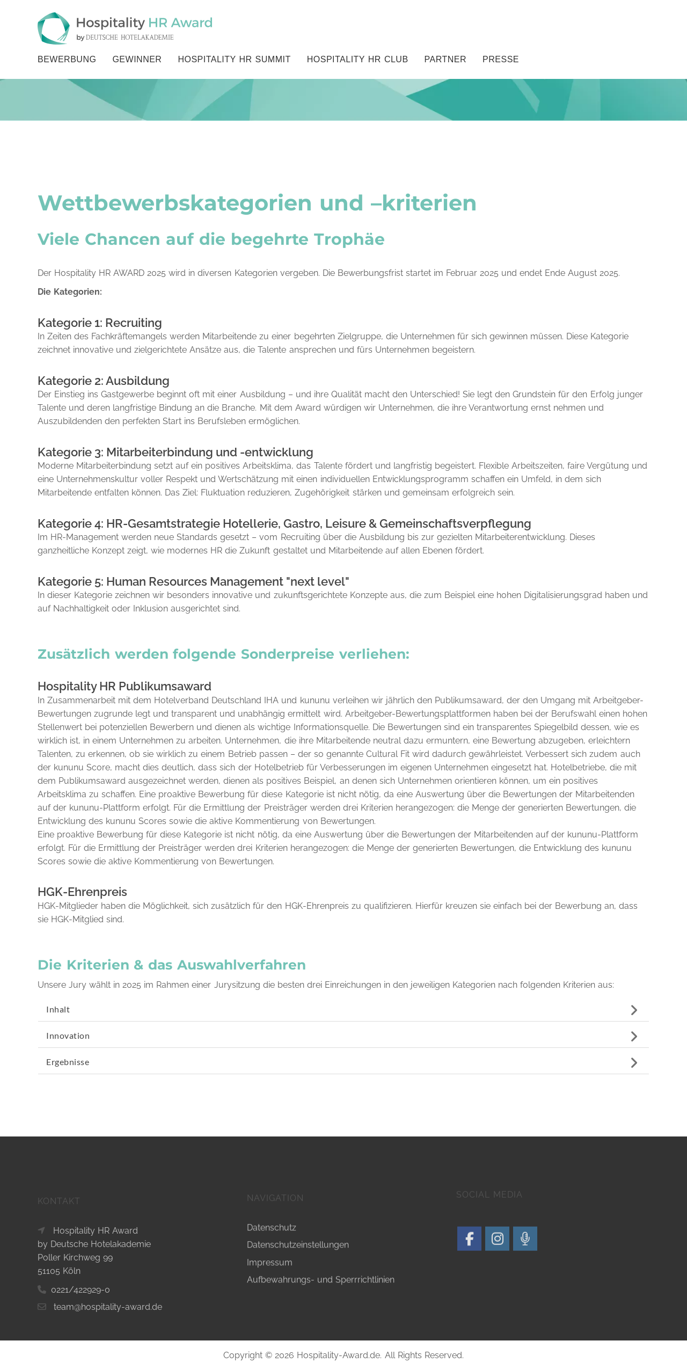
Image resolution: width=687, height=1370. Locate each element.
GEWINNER (137, 59)
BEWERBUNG (67, 59)
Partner (445, 59)
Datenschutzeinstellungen (298, 1337)
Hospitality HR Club (357, 59)
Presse (501, 59)
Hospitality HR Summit (234, 59)
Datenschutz (271, 1320)
